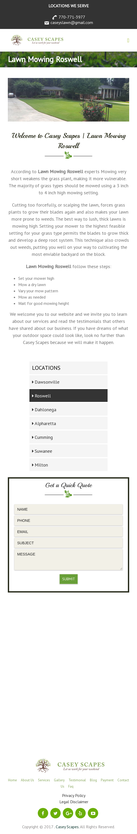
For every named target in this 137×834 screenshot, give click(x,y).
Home (12, 780)
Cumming (44, 437)
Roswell (43, 396)
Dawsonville (47, 382)
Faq (70, 786)
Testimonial (77, 780)
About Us (27, 780)
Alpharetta (45, 423)
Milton (41, 465)
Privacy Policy (73, 795)
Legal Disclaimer (73, 801)
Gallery (59, 780)
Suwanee (43, 451)
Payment (107, 780)
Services (44, 780)
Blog (93, 780)
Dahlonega (45, 410)
